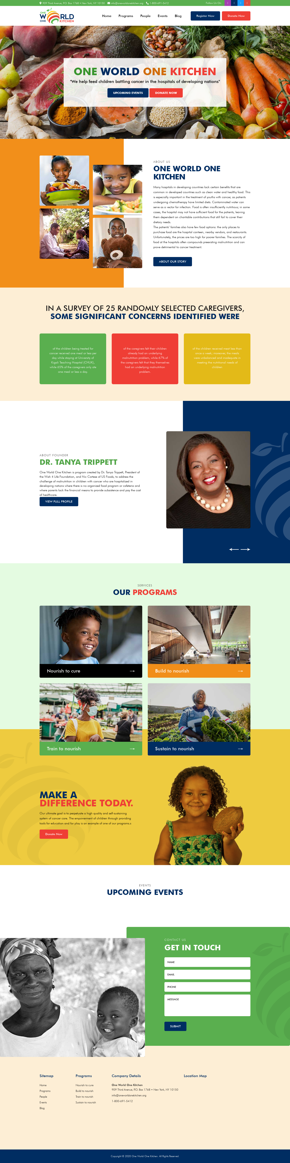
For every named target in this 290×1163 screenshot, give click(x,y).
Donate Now (236, 16)
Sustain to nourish (86, 1102)
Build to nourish (84, 1091)
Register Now (205, 16)
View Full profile (58, 501)
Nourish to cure (84, 1085)
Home (106, 16)
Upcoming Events (128, 92)
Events (163, 16)
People (145, 16)
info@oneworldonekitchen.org (127, 3)
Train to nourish (84, 1096)
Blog (178, 16)
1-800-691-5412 (159, 3)
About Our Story (172, 261)
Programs (126, 16)
